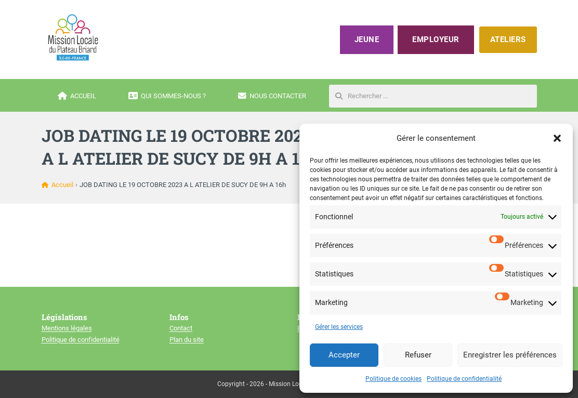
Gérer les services (339, 326)
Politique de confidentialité (464, 378)
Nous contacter (272, 96)
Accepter (344, 355)
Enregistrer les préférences (510, 355)
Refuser (418, 355)
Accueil (77, 96)
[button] (557, 138)
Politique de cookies (393, 378)
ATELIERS (508, 39)
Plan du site (186, 339)
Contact (180, 328)
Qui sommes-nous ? (167, 96)
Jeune (366, 39)
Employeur (435, 39)
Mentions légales (67, 328)
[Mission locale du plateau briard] (73, 37)
